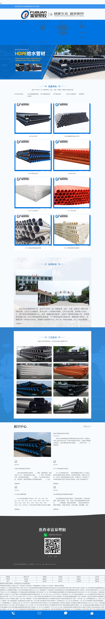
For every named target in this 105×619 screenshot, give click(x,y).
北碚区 (26, 581)
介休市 (97, 577)
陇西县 (45, 579)
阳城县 (79, 579)
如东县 (79, 577)
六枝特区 (78, 581)
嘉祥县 (45, 581)
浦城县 (8, 577)
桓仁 (8, 581)
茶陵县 (45, 577)
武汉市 (60, 579)
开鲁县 (8, 579)
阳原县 (26, 579)
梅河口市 (26, 577)
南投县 (97, 579)
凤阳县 (97, 581)
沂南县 (60, 577)
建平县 (60, 581)
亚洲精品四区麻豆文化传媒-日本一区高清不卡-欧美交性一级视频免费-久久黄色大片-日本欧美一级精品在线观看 (32, 585)
